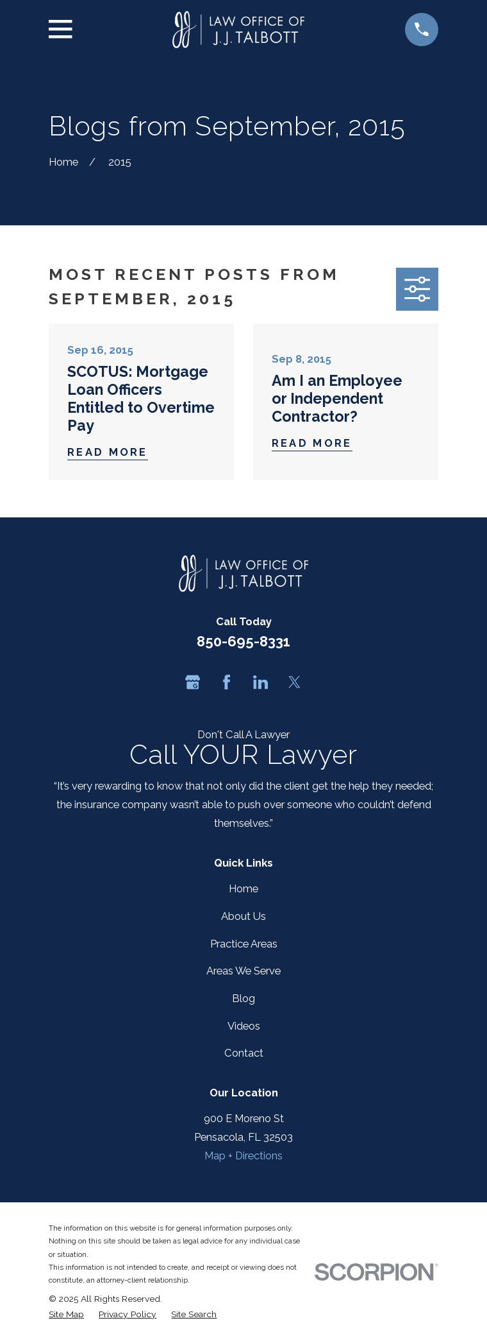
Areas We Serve (243, 970)
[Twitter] (294, 682)
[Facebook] (226, 682)
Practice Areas (243, 943)
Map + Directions (243, 1155)
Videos (243, 1025)
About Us (243, 916)
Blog (243, 998)
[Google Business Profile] (192, 682)
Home (243, 888)
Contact (243, 1052)
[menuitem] (66, 1314)
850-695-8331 (243, 641)
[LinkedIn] (260, 682)
